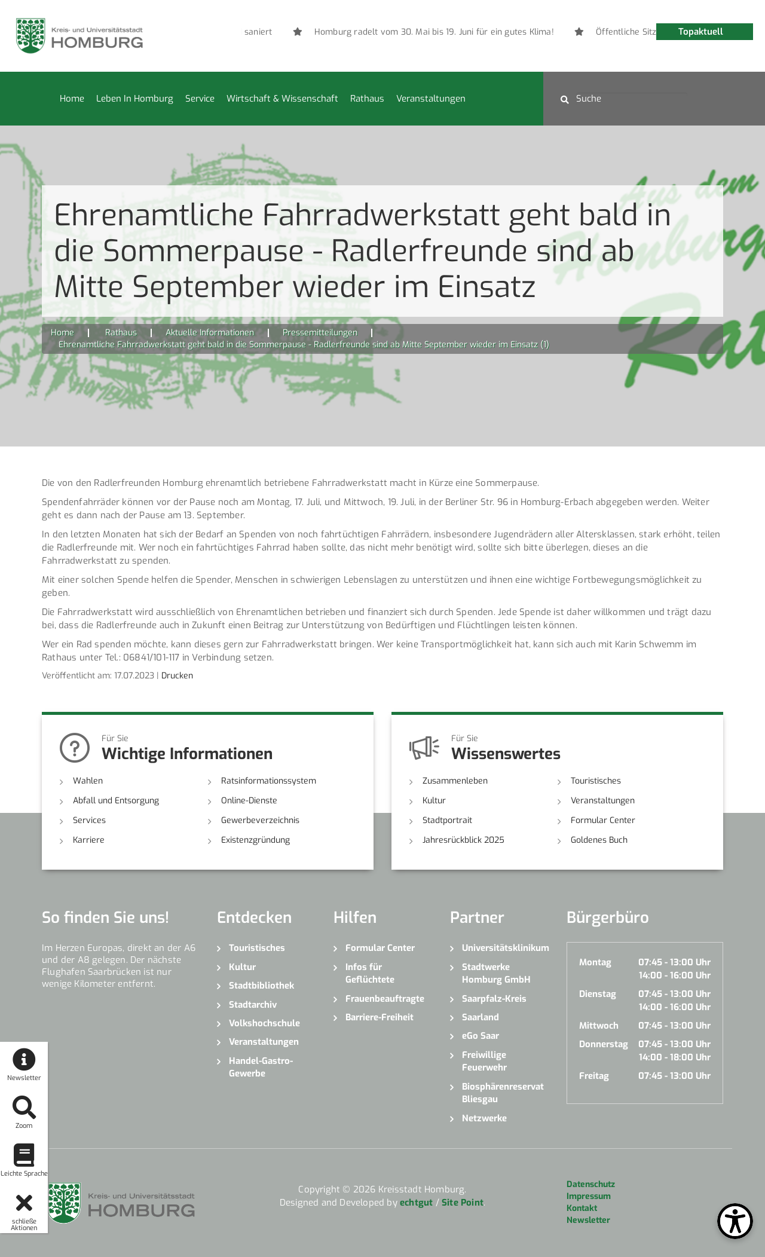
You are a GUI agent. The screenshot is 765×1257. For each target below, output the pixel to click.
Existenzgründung (255, 840)
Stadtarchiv (253, 1005)
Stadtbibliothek (261, 986)
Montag (595, 962)
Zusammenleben (455, 781)
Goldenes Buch (599, 840)
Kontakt (582, 1208)
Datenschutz (591, 1184)
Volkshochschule (264, 1023)
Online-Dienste (249, 800)
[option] (446, 32)
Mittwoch (599, 1026)
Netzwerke (484, 1118)
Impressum (589, 1196)
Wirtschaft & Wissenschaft (282, 99)
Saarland (480, 1017)
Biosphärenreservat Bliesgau (503, 1093)
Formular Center (603, 820)
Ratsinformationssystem (268, 781)
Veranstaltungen (431, 99)
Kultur (434, 800)
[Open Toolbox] (735, 1221)
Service (200, 99)
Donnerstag (603, 1044)
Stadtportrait (447, 820)
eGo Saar (480, 1036)
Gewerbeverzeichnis (260, 820)
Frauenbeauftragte (384, 999)
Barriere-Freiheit (379, 1017)
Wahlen (88, 781)
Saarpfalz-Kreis (494, 999)
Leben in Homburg (134, 99)
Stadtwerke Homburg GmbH (496, 973)
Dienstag (597, 994)
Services (89, 820)
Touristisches (596, 781)
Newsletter (588, 1220)
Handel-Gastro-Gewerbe (261, 1067)
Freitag (594, 1076)
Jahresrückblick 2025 (463, 840)
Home (72, 99)
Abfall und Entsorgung (116, 800)
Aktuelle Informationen (210, 332)
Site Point (463, 1203)
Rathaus (367, 99)
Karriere (89, 840)
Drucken (177, 675)
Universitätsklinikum (505, 948)
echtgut (416, 1203)
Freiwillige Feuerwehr (484, 1061)
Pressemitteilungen (320, 332)
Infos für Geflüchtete (369, 973)
